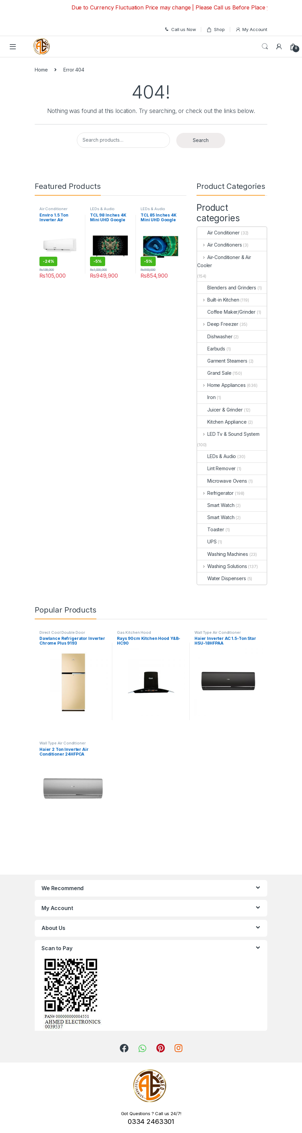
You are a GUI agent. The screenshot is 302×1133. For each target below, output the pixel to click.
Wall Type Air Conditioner (217, 632)
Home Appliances (221, 385)
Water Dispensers (221, 578)
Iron (206, 397)
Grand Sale (214, 373)
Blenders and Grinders (226, 287)
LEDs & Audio (102, 208)
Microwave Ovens (222, 481)
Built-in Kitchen (218, 300)
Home (41, 70)
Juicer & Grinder (220, 410)
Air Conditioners (219, 245)
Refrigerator (215, 493)
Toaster (210, 529)
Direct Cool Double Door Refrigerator (62, 634)
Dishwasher (215, 336)
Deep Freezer (217, 324)
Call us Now (180, 29)
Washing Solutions (222, 566)
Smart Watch (215, 505)
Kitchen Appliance (222, 422)
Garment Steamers (222, 361)
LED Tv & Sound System (228, 434)
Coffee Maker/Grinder (226, 312)
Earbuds (211, 348)
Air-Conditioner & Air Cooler (224, 261)
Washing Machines (222, 554)
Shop (215, 29)
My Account (251, 29)
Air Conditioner (53, 208)
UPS (207, 541)
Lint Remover (216, 468)
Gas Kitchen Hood (134, 632)
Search (265, 46)
